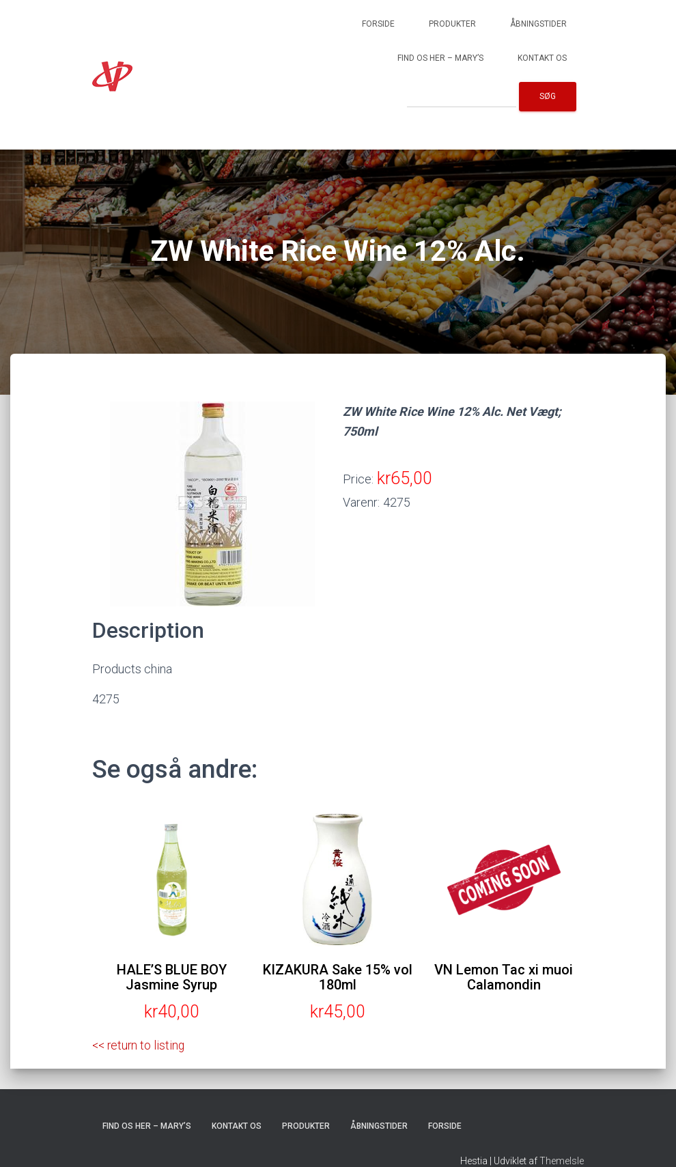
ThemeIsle (561, 1160)
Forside (378, 24)
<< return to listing (140, 1045)
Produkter (452, 24)
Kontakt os (542, 58)
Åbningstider (538, 24)
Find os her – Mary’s (440, 58)
